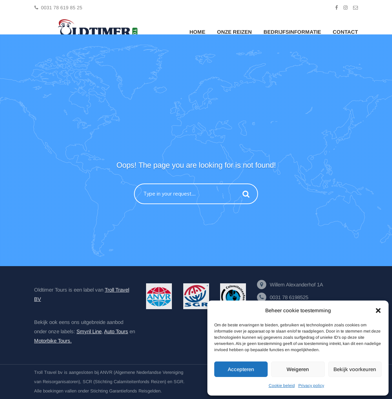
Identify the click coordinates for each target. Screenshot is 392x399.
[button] (378, 310)
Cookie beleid (282, 385)
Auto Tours (116, 331)
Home (197, 32)
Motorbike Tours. (53, 341)
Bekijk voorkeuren (354, 369)
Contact (345, 32)
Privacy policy (311, 385)
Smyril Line (89, 331)
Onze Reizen (234, 32)
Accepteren (241, 369)
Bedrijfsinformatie (292, 32)
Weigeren (298, 369)
